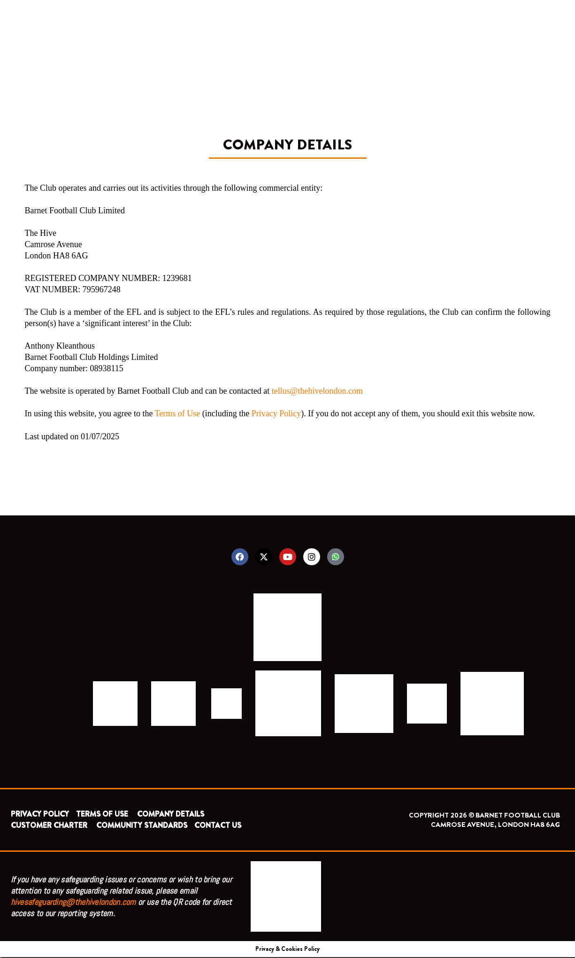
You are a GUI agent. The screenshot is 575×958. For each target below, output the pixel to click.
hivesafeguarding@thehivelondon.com (73, 902)
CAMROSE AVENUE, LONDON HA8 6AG (495, 825)
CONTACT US (217, 826)
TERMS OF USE (103, 815)
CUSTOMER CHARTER (49, 826)
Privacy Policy (276, 413)
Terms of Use (177, 413)
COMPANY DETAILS (170, 815)
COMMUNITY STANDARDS (141, 826)
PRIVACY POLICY (40, 815)
